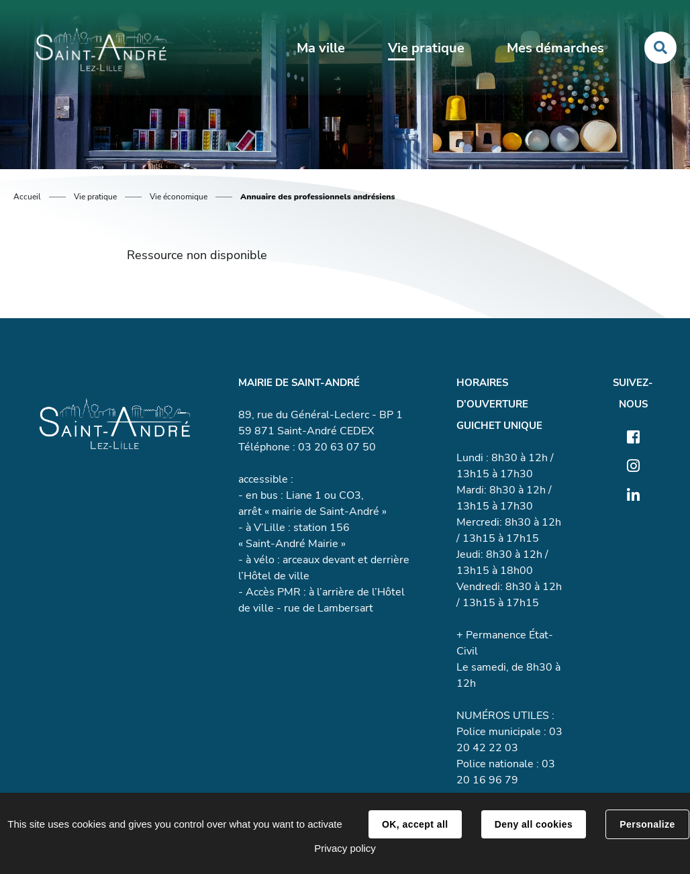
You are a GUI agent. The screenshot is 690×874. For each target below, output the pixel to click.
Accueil (27, 196)
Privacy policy (345, 848)
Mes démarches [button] (555, 48)
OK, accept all (415, 824)
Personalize (647, 824)
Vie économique (178, 196)
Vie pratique (95, 196)
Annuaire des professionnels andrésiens (317, 196)
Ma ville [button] (321, 48)
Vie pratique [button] (426, 48)
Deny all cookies (534, 824)
